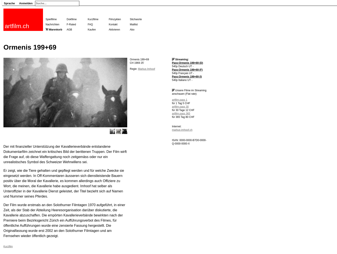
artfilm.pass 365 (181, 113)
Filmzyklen (115, 19)
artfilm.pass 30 (180, 106)
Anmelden (26, 3)
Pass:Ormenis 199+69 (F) (187, 69)
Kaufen (92, 29)
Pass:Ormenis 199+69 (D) (187, 62)
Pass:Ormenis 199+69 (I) (187, 76)
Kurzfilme (93, 19)
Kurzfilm (8, 246)
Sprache (9, 3)
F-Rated (71, 24)
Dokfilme (72, 19)
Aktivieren (114, 29)
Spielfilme (51, 19)
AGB (69, 29)
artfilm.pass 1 (179, 99)
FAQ (90, 24)
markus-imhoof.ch (182, 129)
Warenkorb (55, 29)
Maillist (134, 24)
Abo (132, 29)
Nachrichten (52, 24)
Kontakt (113, 24)
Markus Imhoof (146, 68)
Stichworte (136, 19)
